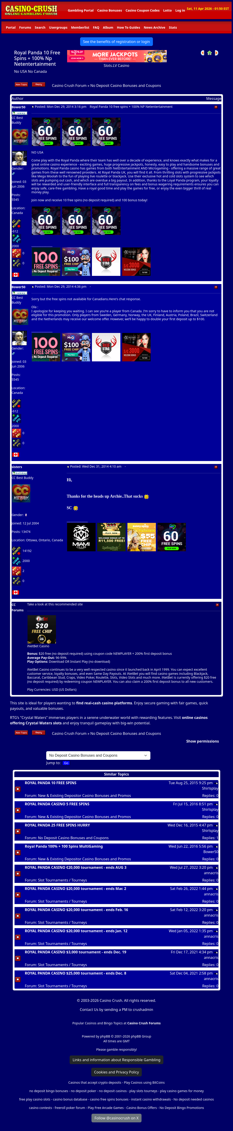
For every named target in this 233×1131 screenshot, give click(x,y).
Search (40, 27)
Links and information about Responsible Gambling (116, 1059)
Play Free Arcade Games (106, 1108)
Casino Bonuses (109, 10)
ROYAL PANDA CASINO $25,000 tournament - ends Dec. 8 (75, 973)
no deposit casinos (113, 1091)
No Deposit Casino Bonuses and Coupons (125, 85)
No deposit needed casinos (193, 1099)
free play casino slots (34, 1099)
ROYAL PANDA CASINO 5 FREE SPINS (57, 803)
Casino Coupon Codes (143, 10)
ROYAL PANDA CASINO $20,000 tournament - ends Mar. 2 (75, 888)
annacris (211, 872)
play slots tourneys (143, 1091)
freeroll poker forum (70, 1108)
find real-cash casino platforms (104, 702)
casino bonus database (70, 1099)
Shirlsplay (210, 788)
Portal (10, 27)
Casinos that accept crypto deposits (94, 1082)
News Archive (154, 27)
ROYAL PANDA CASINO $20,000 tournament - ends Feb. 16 (76, 909)
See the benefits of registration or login (116, 41)
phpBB (105, 1036)
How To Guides (128, 27)
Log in (180, 10)
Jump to (53, 762)
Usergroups (58, 27)
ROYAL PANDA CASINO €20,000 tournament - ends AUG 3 (76, 867)
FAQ (96, 27)
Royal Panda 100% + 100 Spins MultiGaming (64, 846)
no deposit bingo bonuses (48, 1091)
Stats (173, 27)
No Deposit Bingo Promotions (182, 1108)
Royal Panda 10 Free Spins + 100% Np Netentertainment (37, 58)
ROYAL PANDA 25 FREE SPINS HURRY (57, 825)
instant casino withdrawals (151, 1099)
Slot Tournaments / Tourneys (62, 880)
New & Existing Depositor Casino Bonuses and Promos (84, 795)
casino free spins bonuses (109, 1099)
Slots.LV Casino (116, 65)
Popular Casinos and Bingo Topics (97, 1023)
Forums (25, 27)
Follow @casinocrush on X (116, 1118)
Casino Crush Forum (69, 85)
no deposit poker (83, 1091)
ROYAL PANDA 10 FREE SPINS (50, 782)
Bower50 (210, 851)
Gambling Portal (81, 10)
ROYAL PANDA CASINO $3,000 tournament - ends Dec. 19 (75, 952)
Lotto (167, 10)
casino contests (40, 1108)
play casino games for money (182, 1091)
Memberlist (80, 27)
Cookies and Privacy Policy (116, 1072)
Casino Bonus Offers (141, 1108)
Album (108, 27)
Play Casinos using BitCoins (144, 1082)
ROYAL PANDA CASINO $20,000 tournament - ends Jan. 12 (76, 930)
